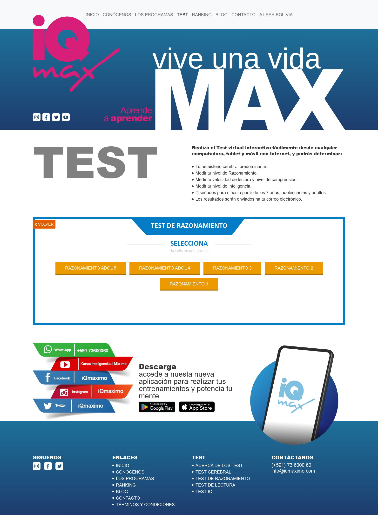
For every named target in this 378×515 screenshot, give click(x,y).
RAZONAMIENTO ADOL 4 (164, 268)
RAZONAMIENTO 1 (189, 283)
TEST (182, 14)
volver (46, 224)
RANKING (202, 14)
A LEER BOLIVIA (276, 14)
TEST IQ (204, 491)
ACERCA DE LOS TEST (219, 465)
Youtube (92, 364)
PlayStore (157, 407)
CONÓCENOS (117, 14)
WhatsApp (74, 350)
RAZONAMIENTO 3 (232, 268)
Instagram (92, 392)
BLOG (222, 14)
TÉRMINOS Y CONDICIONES (145, 504)
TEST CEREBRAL (213, 471)
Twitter (74, 406)
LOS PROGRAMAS (154, 14)
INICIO (92, 14)
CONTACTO (243, 14)
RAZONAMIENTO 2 (294, 268)
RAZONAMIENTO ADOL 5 (90, 268)
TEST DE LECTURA (215, 485)
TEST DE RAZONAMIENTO (223, 478)
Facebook (74, 378)
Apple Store (197, 407)
